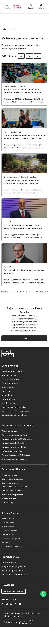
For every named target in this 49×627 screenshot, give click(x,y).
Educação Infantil (10, 383)
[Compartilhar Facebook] (29, 56)
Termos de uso (9, 562)
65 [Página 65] (37, 291)
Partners (6, 542)
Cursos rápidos (9, 499)
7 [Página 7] (29, 291)
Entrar (41, 6)
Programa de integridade (14, 566)
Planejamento (8, 399)
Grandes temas (9, 375)
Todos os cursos (9, 475)
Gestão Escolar (9, 403)
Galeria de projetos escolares (15, 411)
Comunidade (8, 519)
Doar (24, 338)
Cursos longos (8, 503)
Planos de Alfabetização (13, 443)
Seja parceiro (8, 534)
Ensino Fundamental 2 (12, 491)
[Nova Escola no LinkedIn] (15, 604)
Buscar (31, 6)
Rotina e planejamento (12, 495)
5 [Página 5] (23, 291)
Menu (7, 6)
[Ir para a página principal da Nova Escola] (18, 6)
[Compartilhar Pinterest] (37, 56)
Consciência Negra (10, 379)
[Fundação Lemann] (26, 622)
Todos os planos (9, 431)
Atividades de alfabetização (15, 459)
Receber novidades (13, 591)
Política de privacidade (12, 570)
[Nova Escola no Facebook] (3, 604)
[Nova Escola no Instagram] (11, 604)
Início (4, 29)
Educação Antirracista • (13, 479)
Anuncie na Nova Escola (13, 546)
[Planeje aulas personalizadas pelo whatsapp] (43, 594)
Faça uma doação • (11, 538)
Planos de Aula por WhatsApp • (17, 455)
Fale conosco (8, 522)
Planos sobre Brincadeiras (14, 447)
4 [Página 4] (20, 291)
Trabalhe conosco (10, 530)
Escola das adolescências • (14, 407)
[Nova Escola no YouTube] (20, 604)
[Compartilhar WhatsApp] (21, 56)
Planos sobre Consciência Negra (17, 439)
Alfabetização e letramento (15, 487)
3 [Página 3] (17, 291)
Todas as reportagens (12, 371)
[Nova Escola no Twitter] (7, 604)
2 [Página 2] (14, 291)
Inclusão (6, 391)
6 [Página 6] (26, 291)
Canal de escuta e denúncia (15, 574)
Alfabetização (8, 387)
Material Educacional (12, 451)
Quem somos (8, 526)
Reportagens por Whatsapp (15, 415)
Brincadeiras (8, 395)
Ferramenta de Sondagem (14, 435)
